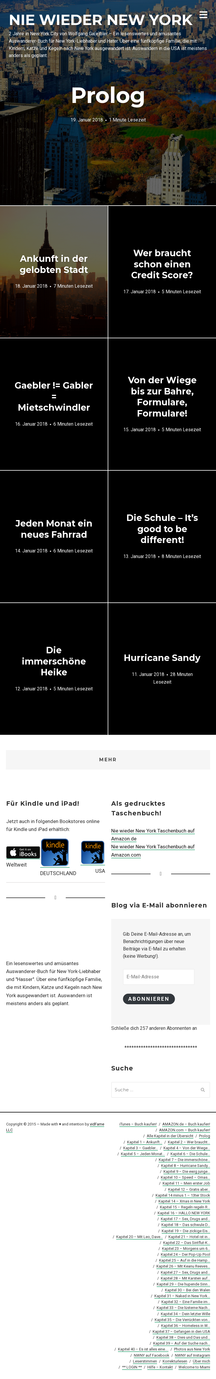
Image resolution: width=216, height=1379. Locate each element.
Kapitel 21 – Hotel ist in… (189, 1237)
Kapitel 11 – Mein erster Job (186, 1183)
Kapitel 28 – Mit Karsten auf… (185, 1278)
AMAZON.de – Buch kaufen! (186, 1124)
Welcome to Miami (194, 1367)
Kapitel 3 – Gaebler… (140, 1148)
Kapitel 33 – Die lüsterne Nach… (183, 1307)
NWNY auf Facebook (151, 1355)
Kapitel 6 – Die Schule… (190, 1154)
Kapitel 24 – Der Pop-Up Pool (185, 1254)
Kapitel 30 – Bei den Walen (187, 1290)
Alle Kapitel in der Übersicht (170, 1136)
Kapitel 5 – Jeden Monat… (143, 1154)
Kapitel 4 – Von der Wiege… (186, 1148)
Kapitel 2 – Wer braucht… (189, 1142)
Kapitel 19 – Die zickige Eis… (186, 1231)
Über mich (201, 1361)
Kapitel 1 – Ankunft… (144, 1142)
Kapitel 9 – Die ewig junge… (186, 1171)
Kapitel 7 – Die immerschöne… (184, 1160)
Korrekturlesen (175, 1361)
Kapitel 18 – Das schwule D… (185, 1225)
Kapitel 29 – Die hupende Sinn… (183, 1284)
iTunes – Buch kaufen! (138, 1124)
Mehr (108, 759)
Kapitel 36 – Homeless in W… (185, 1325)
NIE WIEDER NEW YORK (101, 20)
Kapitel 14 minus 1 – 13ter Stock (183, 1195)
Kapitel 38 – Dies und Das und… (183, 1337)
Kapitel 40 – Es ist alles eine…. (143, 1349)
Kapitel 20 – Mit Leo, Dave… (139, 1237)
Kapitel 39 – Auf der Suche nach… (181, 1343)
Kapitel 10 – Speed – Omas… (185, 1177)
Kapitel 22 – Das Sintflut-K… (186, 1242)
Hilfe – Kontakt (160, 1367)
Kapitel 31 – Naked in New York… (182, 1296)
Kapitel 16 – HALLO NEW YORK (184, 1213)
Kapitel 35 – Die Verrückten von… (182, 1320)
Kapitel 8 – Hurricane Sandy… (185, 1165)
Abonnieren (149, 999)
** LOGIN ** (132, 1367)
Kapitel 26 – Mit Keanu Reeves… (183, 1266)
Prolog (204, 1136)
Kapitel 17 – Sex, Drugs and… (185, 1219)
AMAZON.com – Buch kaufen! (184, 1130)
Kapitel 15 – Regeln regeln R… (185, 1207)
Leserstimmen (145, 1361)
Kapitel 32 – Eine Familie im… (185, 1302)
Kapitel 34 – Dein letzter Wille (185, 1314)
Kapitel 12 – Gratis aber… (189, 1189)
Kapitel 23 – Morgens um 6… (186, 1248)
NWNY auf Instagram (192, 1355)
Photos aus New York (192, 1349)
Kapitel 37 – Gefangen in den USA (181, 1331)
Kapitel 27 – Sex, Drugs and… (185, 1272)
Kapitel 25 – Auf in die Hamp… (184, 1260)
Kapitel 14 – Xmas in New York (184, 1201)
